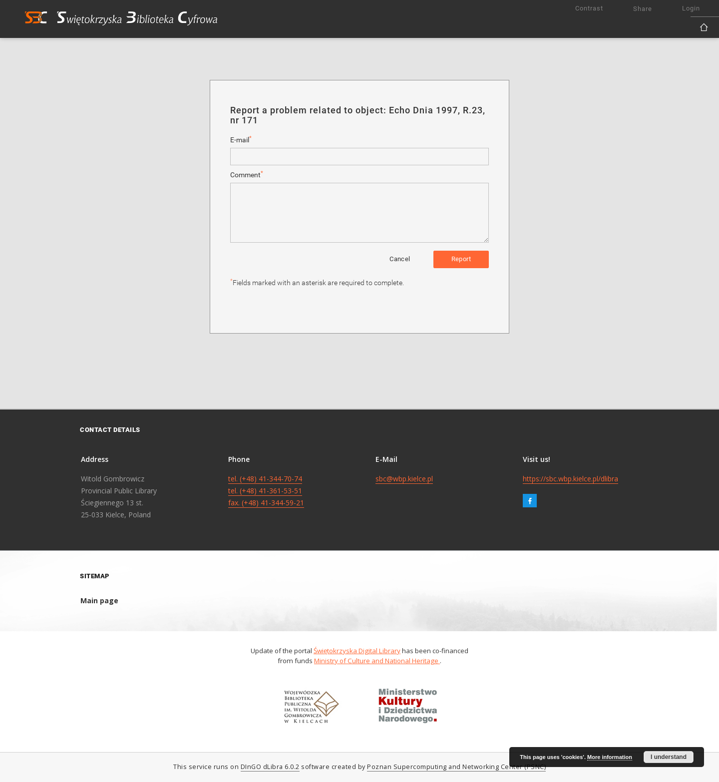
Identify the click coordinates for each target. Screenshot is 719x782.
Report (461, 259)
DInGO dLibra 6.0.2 (270, 767)
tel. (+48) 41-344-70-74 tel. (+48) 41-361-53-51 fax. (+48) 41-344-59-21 (266, 490)
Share (642, 8)
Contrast (589, 8)
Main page (99, 600)
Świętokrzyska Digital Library (357, 650)
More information (609, 757)
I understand (669, 757)
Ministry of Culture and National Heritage (377, 660)
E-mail (241, 139)
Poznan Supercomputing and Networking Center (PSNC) (456, 767)
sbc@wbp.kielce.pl (404, 478)
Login (691, 8)
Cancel (399, 259)
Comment (246, 174)
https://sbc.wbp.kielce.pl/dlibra (570, 478)
